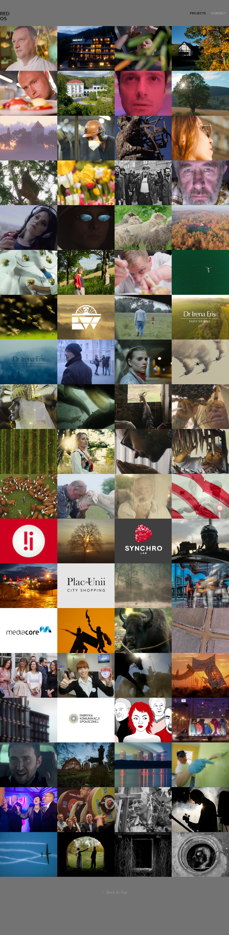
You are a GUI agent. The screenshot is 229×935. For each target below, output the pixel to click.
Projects (198, 13)
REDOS (5, 16)
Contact (218, 13)
